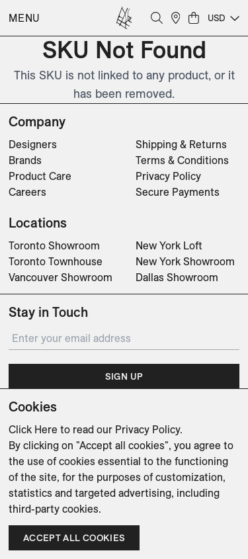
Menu (24, 17)
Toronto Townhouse (56, 261)
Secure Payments (178, 191)
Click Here (33, 429)
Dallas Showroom (177, 277)
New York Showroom (185, 261)
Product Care (40, 176)
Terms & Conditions (182, 160)
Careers (27, 191)
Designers (33, 144)
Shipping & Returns (181, 144)
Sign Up (124, 376)
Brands (25, 160)
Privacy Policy (168, 176)
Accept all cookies (74, 538)
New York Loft (169, 245)
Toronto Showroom (54, 245)
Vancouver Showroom (60, 277)
